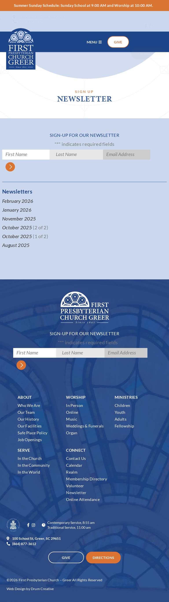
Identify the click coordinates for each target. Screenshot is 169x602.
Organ (71, 432)
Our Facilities (30, 425)
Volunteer (75, 485)
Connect (76, 450)
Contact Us (76, 458)
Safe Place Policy (33, 432)
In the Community (34, 465)
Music (71, 419)
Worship (75, 397)
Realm (71, 472)
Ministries (126, 397)
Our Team (26, 412)
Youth (120, 412)
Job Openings (30, 439)
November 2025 (19, 219)
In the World (29, 472)
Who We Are (29, 405)
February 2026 (17, 201)
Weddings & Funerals (85, 425)
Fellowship (124, 425)
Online (72, 412)
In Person (74, 405)
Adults (121, 419)
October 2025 (17, 227)
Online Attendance (83, 499)
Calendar (74, 465)
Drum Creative (42, 589)
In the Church (30, 458)
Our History (28, 419)
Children (122, 405)
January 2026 (16, 210)
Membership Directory (86, 478)
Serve (24, 450)
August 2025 (16, 245)
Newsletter (76, 492)
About (25, 397)
